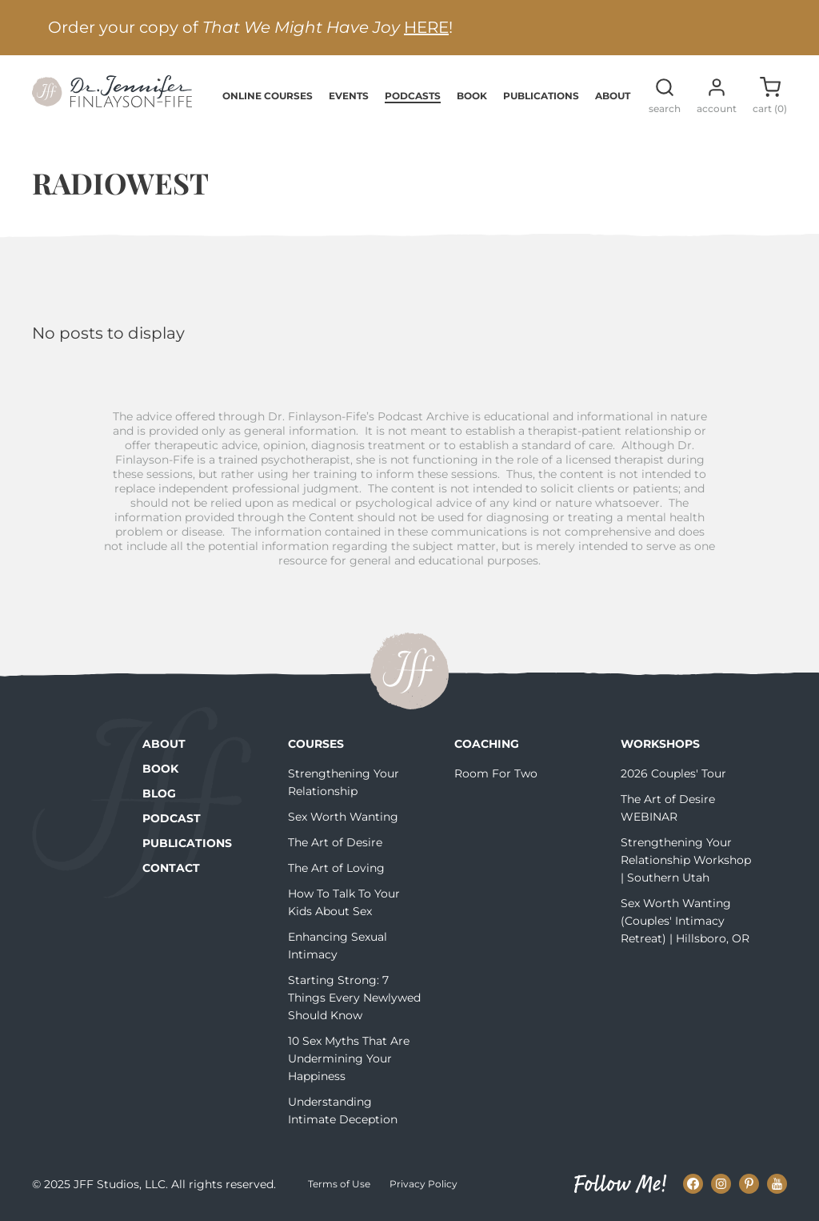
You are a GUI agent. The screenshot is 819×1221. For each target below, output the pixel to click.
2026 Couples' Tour (673, 773)
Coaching (486, 744)
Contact (171, 868)
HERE (426, 27)
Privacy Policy (423, 1184)
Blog (159, 793)
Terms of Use (339, 1184)
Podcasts (413, 96)
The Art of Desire (335, 842)
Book (472, 96)
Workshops (660, 744)
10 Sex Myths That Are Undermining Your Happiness (349, 1058)
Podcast (171, 818)
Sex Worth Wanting (343, 816)
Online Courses (267, 96)
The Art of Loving (336, 868)
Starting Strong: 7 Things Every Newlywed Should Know (354, 997)
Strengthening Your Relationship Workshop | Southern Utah (686, 860)
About (612, 96)
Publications (541, 96)
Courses (316, 744)
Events (349, 96)
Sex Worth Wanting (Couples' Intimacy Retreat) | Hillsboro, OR (685, 921)
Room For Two (495, 773)
